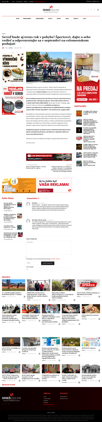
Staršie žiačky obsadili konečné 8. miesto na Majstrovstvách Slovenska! (10, 205)
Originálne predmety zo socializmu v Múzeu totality (51, 377)
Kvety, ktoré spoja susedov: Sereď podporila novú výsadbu (31, 377)
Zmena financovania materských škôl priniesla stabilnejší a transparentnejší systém (11, 317)
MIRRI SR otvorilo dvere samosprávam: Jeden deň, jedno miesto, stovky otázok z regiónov (38, 295)
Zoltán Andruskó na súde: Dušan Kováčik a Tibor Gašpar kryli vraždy (70, 377)
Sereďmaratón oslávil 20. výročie (10, 226)
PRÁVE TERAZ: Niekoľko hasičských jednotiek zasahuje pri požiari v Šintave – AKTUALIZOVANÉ (90, 122)
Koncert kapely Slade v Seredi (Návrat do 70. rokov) (36, 167)
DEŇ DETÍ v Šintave (89, 348)
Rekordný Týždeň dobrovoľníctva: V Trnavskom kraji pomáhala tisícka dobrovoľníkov (63, 295)
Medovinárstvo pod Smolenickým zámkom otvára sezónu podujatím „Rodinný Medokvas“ (70, 351)
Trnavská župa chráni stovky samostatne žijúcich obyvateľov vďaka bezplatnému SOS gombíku (70, 318)
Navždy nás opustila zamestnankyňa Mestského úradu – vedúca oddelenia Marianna (89, 130)
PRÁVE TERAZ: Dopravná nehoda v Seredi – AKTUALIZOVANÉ (89, 163)
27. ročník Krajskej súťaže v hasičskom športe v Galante (12, 293)
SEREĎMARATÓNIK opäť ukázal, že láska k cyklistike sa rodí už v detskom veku (10, 235)
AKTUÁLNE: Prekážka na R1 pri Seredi (10, 349)
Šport (4, 33)
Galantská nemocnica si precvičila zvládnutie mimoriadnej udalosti (31, 316)
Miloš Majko (84, 319)
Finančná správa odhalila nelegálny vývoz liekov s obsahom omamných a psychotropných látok (50, 318)
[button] (98, 10)
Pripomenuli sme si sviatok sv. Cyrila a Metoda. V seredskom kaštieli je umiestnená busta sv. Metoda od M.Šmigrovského (61, 169)
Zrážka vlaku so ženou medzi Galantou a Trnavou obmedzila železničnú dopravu (90, 147)
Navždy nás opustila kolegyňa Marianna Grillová (29, 349)
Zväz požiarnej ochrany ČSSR (90, 316)
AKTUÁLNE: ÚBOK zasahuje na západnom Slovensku (88, 293)
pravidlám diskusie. (55, 259)
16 (79, 382)
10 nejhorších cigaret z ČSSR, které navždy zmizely (90, 113)
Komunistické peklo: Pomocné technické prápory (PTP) (89, 377)
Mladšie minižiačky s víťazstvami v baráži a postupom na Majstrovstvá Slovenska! (10, 217)
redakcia (11, 48)
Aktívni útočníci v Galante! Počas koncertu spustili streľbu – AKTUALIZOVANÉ (89, 139)
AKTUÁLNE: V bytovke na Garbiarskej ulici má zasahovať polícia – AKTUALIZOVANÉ (90, 155)
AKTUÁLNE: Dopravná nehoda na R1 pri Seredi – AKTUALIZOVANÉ (11, 377)
